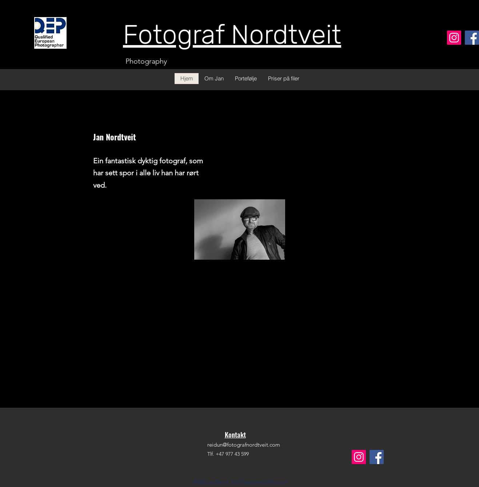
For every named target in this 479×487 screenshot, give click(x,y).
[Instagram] (454, 38)
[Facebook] (472, 38)
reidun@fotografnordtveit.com (243, 444)
